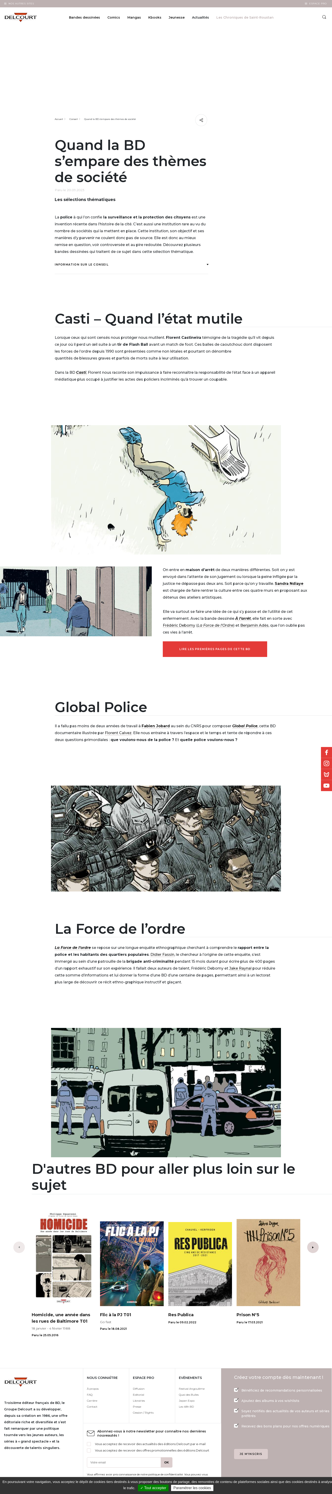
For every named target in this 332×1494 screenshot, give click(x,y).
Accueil (59, 119)
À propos (93, 1388)
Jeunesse (177, 17)
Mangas (134, 17)
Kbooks (154, 17)
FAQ (89, 1394)
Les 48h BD (186, 1406)
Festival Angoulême (192, 1388)
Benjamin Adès (254, 625)
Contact (92, 1406)
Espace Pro (318, 3)
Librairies (139, 1400)
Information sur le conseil (131, 264)
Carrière (92, 1400)
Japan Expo (187, 1400)
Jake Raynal (240, 968)
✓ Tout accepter (153, 1488)
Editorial (138, 1394)
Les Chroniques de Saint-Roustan (245, 17)
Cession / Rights (143, 1412)
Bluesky (326, 774)
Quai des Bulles (189, 1394)
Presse (137, 1406)
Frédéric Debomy (179, 625)
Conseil (73, 119)
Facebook (326, 752)
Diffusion (139, 1388)
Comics (113, 17)
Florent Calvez (118, 733)
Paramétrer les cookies (192, 1488)
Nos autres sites (21, 3)
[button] (313, 1247)
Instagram (326, 763)
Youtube (326, 785)
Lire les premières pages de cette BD (214, 649)
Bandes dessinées (84, 17)
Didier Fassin (162, 954)
